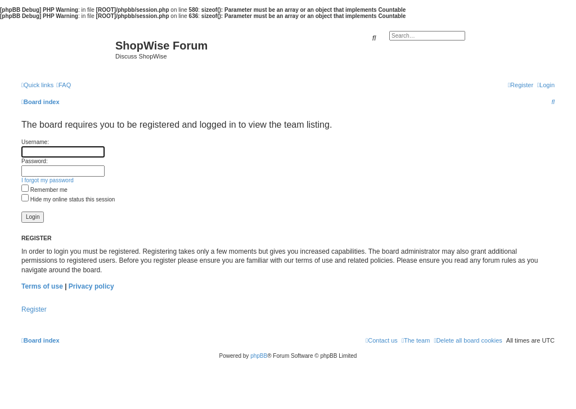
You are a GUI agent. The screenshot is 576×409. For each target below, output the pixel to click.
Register (34, 309)
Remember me (44, 190)
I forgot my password (47, 180)
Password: (34, 161)
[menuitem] (63, 85)
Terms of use (42, 286)
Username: (35, 142)
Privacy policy (91, 286)
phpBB (258, 356)
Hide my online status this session (68, 199)
